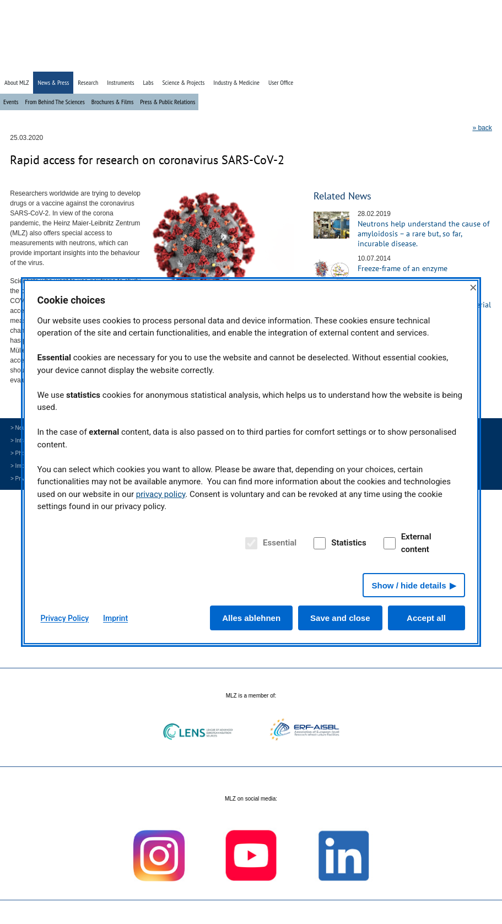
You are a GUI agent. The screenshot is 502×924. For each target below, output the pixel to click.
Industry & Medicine (236, 82)
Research (88, 82)
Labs (148, 82)
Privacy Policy (65, 618)
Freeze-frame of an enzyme (402, 268)
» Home (415, 62)
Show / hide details (408, 585)
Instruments (120, 82)
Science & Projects (183, 82)
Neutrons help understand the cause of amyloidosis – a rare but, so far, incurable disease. (423, 233)
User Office (280, 82)
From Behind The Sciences (54, 102)
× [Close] (473, 287)
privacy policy (161, 494)
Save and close (340, 618)
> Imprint (21, 466)
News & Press (53, 82)
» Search (442, 62)
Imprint (115, 618)
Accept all (426, 618)
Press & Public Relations (167, 102)
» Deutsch (470, 62)
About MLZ (16, 82)
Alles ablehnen (251, 618)
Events (10, 102)
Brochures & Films (112, 102)
